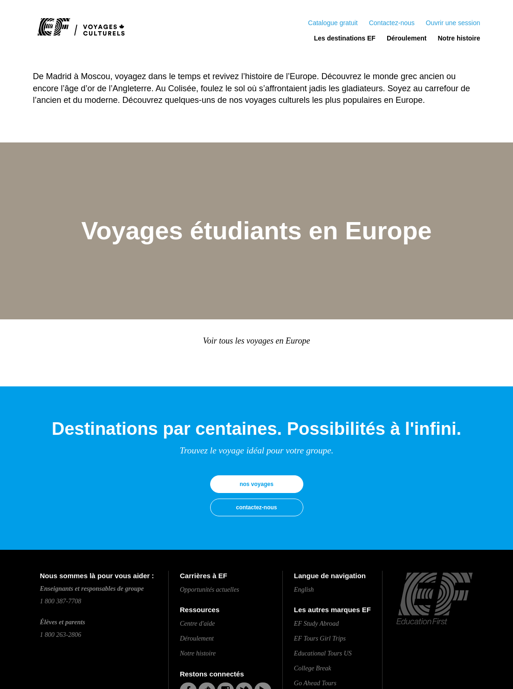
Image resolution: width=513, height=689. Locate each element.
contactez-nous (256, 507)
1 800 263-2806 (61, 634)
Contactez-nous (392, 23)
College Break (312, 668)
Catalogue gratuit (333, 23)
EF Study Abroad (316, 623)
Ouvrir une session (453, 23)
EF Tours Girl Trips (320, 638)
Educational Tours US (323, 653)
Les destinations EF (345, 38)
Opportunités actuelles (209, 589)
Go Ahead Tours (315, 683)
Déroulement (407, 38)
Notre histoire (459, 38)
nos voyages (256, 484)
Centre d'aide (197, 623)
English (304, 589)
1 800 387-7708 (61, 601)
